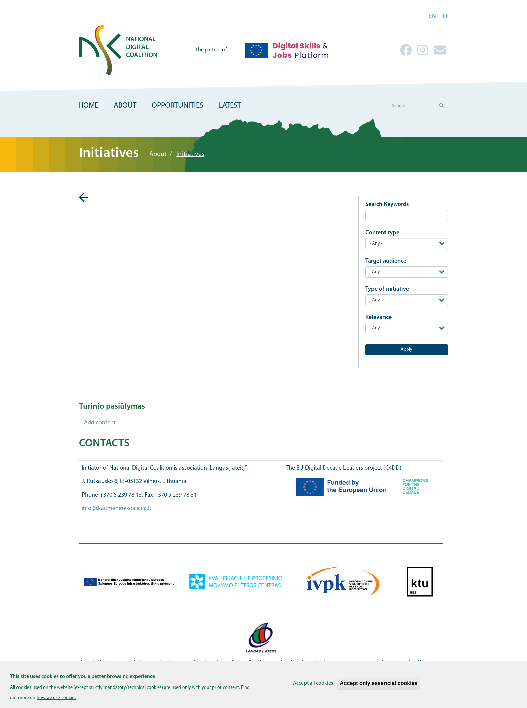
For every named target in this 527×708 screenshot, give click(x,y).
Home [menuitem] (88, 106)
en (432, 16)
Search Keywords (387, 204)
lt (445, 16)
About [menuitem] (125, 106)
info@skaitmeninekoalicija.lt (116, 508)
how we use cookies (56, 701)
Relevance (378, 317)
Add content (100, 423)
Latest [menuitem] (229, 106)
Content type (382, 233)
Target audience (385, 261)
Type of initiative (387, 289)
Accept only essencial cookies (378, 687)
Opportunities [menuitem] (177, 106)
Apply (406, 349)
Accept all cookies (313, 687)
